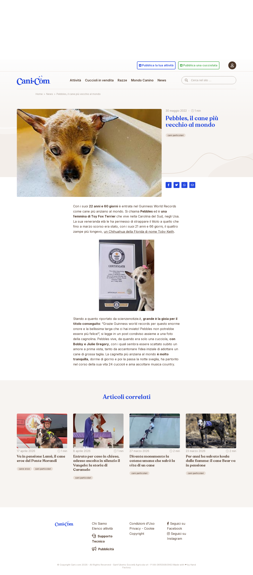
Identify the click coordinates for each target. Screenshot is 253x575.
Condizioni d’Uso (142, 523)
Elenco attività (102, 528)
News (162, 80)
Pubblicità (103, 549)
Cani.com (33, 80)
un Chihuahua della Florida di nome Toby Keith (139, 232)
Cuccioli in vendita (99, 80)
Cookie (149, 528)
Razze (122, 80)
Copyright (136, 534)
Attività (75, 80)
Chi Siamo (99, 523)
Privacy (135, 528)
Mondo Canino (142, 80)
